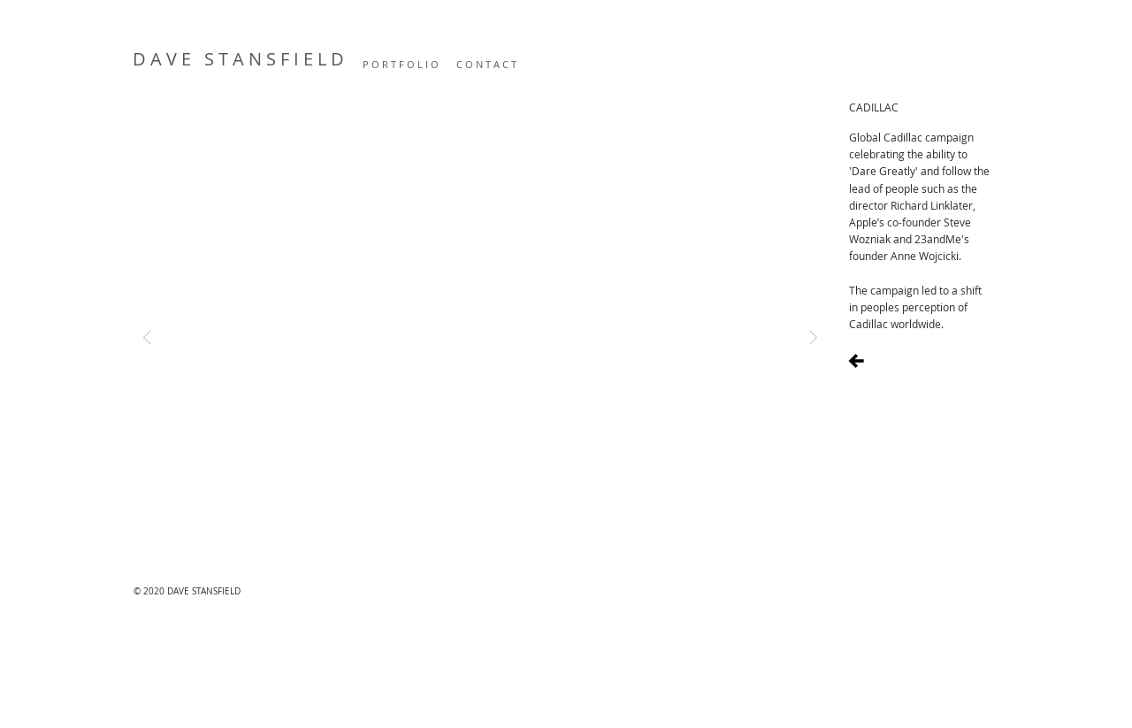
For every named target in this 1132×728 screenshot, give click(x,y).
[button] (480, 337)
